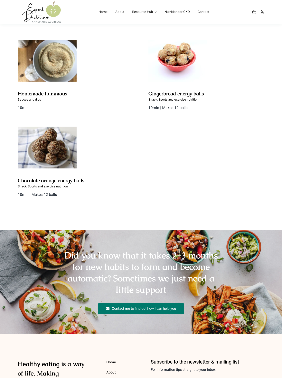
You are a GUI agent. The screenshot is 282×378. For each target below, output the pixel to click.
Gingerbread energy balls (165, 93)
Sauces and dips (29, 99)
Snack (64, 165)
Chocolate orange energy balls (93, 159)
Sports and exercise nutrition (90, 165)
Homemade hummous (42, 93)
